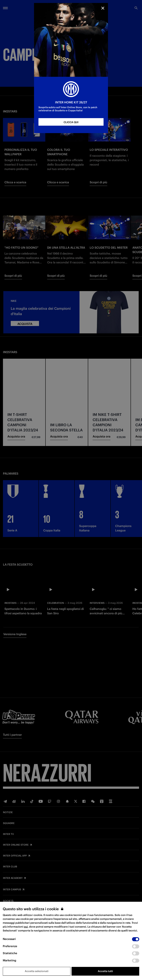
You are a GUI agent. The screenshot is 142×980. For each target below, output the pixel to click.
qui (26, 926)
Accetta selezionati (36, 971)
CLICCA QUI (71, 122)
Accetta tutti (105, 971)
